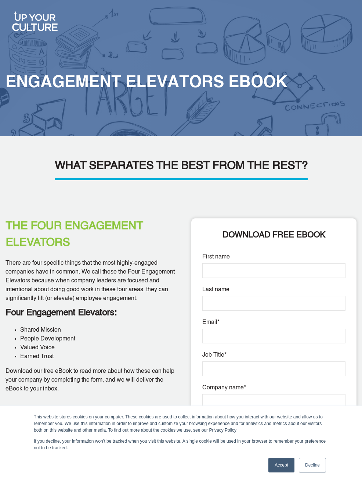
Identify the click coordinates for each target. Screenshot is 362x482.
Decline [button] (312, 465)
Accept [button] (281, 465)
